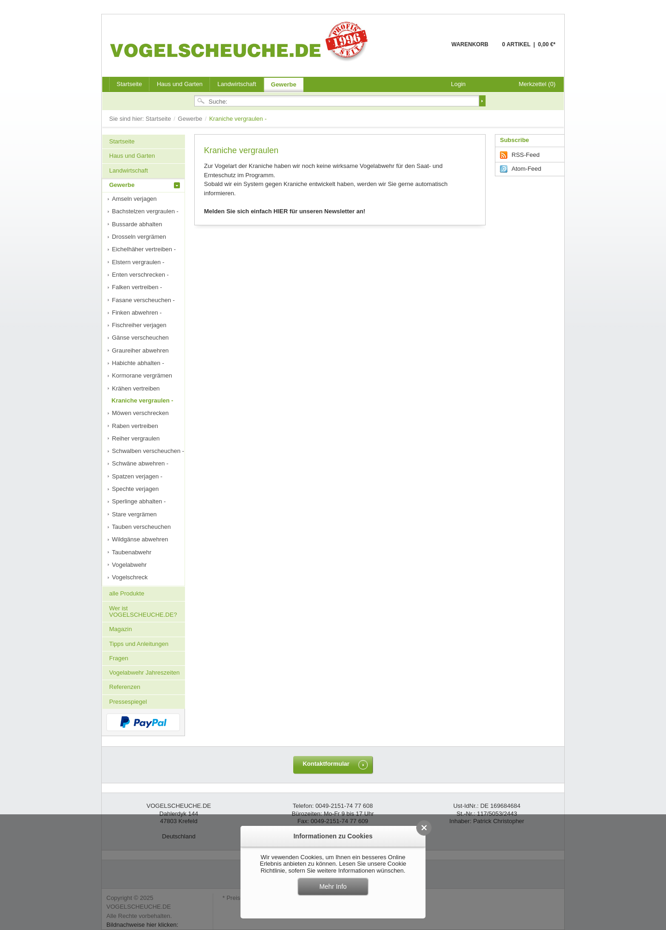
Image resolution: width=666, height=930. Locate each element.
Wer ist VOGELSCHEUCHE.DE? (143, 611)
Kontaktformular (325, 763)
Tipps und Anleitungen (138, 643)
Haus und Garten (180, 84)
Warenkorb (429, 50)
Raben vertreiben (135, 425)
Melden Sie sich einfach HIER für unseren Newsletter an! (284, 211)
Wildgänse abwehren (140, 539)
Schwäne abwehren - (140, 463)
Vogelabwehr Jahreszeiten (144, 672)
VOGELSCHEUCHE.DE (241, 41)
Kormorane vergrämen (142, 375)
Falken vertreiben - (137, 287)
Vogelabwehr (129, 564)
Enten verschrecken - (140, 274)
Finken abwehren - (137, 312)
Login (458, 84)
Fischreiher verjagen (139, 325)
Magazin (120, 629)
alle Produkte (126, 593)
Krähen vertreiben (136, 388)
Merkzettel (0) (537, 84)
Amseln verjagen (134, 198)
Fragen (118, 658)
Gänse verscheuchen (140, 337)
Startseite (159, 118)
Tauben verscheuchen (141, 526)
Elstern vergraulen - (138, 262)
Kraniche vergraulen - (142, 400)
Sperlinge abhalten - (139, 501)
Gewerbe (283, 84)
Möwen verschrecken (140, 412)
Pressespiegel (128, 701)
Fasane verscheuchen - (143, 300)
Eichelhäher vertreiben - (144, 249)
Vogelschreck (130, 577)
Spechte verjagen (135, 488)
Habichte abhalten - (138, 363)
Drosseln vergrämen (139, 236)
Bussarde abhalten (137, 224)
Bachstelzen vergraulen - (145, 211)
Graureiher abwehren (140, 350)
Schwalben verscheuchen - (148, 450)
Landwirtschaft (236, 84)
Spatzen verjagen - (137, 476)
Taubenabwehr (131, 552)
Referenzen (124, 686)
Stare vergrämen (134, 514)
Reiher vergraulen (136, 438)
